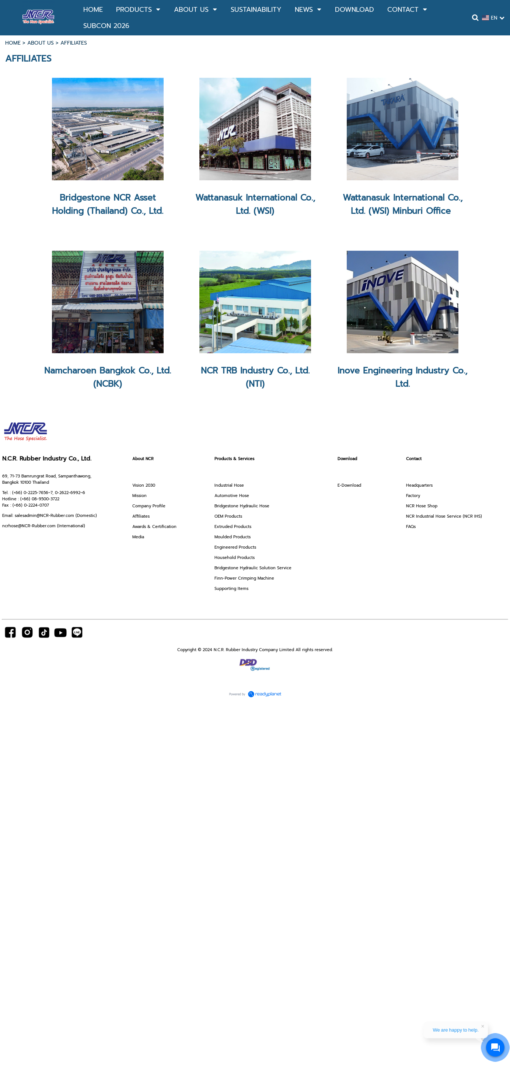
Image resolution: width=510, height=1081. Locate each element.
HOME (13, 43)
